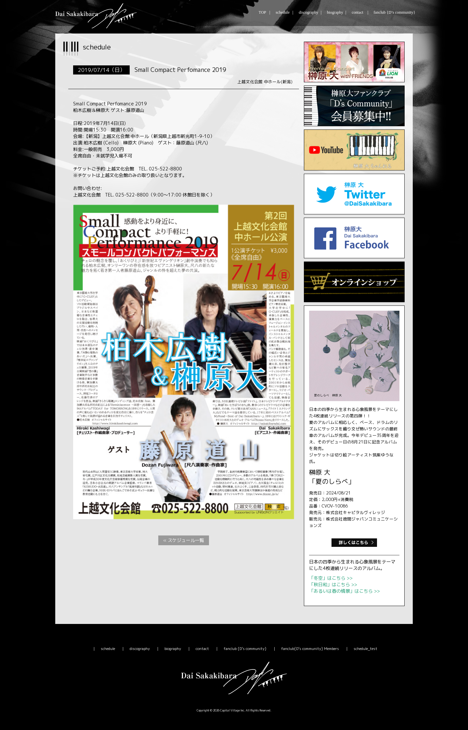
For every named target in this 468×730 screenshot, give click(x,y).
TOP (262, 12)
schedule (282, 12)
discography (308, 12)
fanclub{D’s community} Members (310, 648)
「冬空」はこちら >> (331, 578)
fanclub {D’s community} (393, 12)
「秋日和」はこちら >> (333, 584)
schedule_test (365, 648)
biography (334, 12)
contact (357, 12)
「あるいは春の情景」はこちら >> (344, 591)
